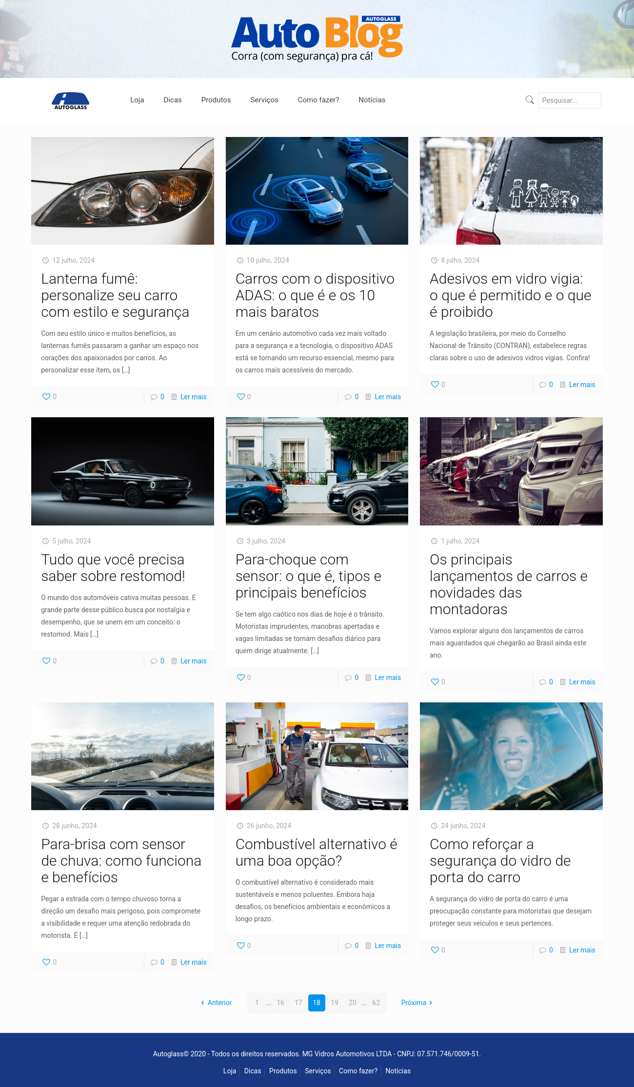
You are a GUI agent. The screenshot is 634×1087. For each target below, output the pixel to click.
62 (376, 1003)
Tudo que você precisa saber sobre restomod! (113, 567)
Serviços (318, 1071)
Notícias (398, 1071)
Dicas (252, 1071)
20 (353, 1003)
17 (298, 1003)
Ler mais (193, 397)
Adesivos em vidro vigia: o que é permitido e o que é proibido (510, 295)
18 (316, 1003)
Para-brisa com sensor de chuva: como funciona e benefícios (121, 860)
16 (280, 1003)
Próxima (418, 1003)
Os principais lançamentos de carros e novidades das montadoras (509, 584)
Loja (230, 1071)
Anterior (215, 1003)
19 (334, 1003)
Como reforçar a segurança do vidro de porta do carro (500, 860)
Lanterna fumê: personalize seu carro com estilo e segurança (115, 295)
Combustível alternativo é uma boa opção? (316, 852)
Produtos (283, 1071)
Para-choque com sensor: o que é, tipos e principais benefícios (309, 576)
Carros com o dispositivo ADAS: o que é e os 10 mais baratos (315, 295)
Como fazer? (358, 1071)
